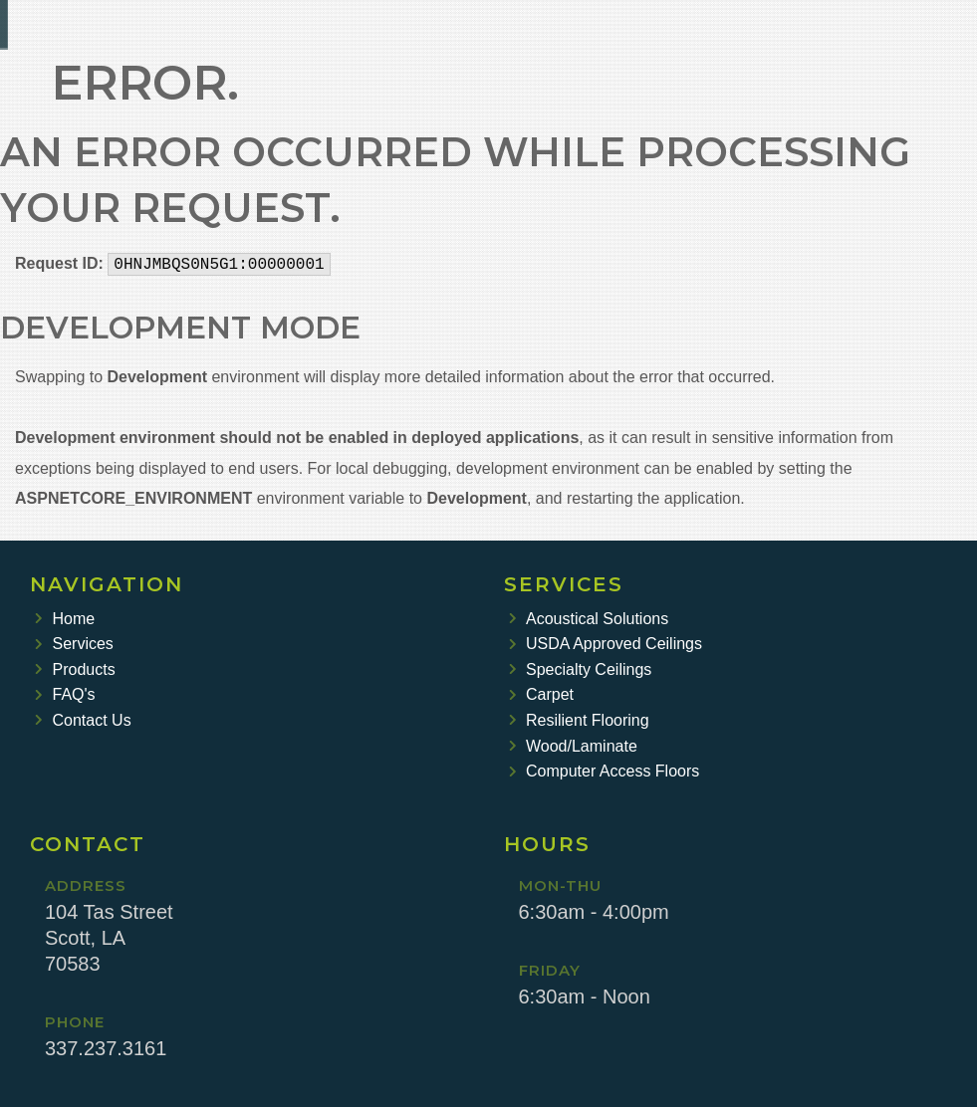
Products (75, 669)
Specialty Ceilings (580, 669)
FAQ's (65, 694)
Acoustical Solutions (589, 618)
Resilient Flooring (579, 720)
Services (74, 643)
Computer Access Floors (604, 771)
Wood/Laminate (573, 746)
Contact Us (83, 720)
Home (65, 618)
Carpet (542, 694)
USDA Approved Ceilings (605, 643)
